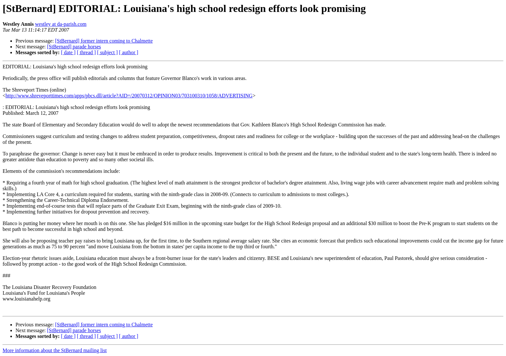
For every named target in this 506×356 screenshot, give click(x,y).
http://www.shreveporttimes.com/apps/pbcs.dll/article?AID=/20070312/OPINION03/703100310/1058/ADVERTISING (129, 95)
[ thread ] (86, 52)
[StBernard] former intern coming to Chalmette (104, 41)
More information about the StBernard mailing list (55, 350)
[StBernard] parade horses (74, 46)
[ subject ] (107, 52)
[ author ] (128, 52)
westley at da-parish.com (60, 24)
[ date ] (68, 52)
